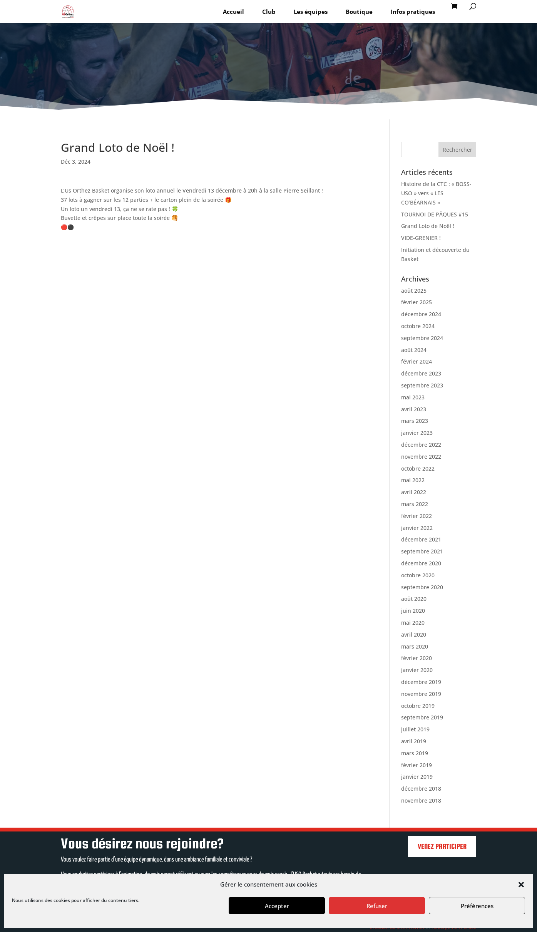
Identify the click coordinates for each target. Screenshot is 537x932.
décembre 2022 (421, 444)
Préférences (477, 906)
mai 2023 (413, 397)
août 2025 (414, 290)
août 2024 (414, 350)
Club (269, 11)
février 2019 (416, 765)
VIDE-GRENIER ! (421, 237)
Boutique (359, 11)
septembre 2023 (422, 385)
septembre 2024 (422, 338)
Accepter (277, 906)
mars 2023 (414, 420)
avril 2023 (413, 409)
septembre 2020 (422, 587)
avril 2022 (413, 492)
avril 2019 (413, 741)
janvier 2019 (417, 776)
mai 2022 (413, 480)
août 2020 (414, 598)
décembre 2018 (421, 788)
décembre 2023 (421, 373)
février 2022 (416, 516)
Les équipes (311, 11)
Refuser (376, 906)
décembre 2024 (421, 314)
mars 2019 (414, 753)
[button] (521, 884)
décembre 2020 (421, 563)
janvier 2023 (417, 432)
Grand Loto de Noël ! (427, 226)
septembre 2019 (422, 717)
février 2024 (416, 361)
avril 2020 (413, 634)
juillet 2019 (415, 729)
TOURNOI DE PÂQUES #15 (434, 214)
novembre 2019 (421, 693)
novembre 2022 (421, 456)
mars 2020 (414, 646)
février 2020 (416, 658)
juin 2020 (413, 610)
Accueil (233, 11)
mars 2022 (414, 504)
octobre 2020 (418, 575)
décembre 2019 (421, 682)
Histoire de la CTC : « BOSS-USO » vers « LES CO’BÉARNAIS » (436, 193)
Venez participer (442, 846)
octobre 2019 (418, 705)
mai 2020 (413, 622)
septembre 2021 (422, 551)
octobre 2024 (418, 326)
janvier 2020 (417, 670)
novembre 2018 (421, 800)
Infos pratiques (413, 11)
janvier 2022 (417, 527)
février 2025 (416, 302)
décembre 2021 (421, 539)
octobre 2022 (418, 468)
